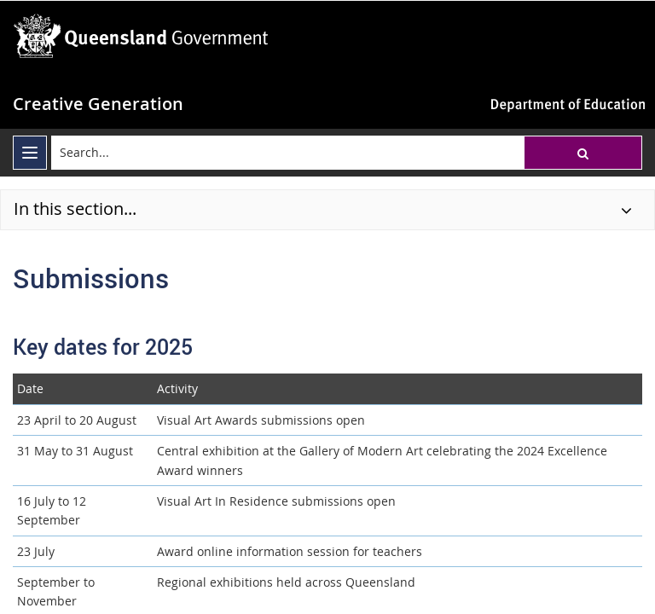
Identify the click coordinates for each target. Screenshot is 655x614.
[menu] (30, 153)
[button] (583, 153)
